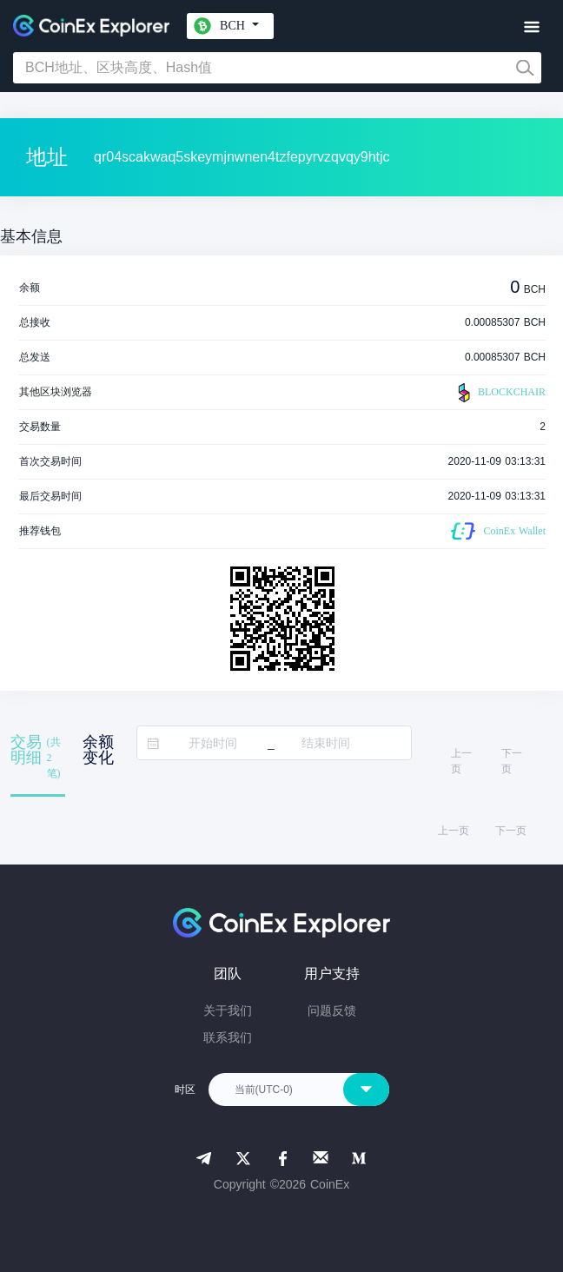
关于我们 (227, 1010)
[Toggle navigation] (531, 27)
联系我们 (227, 1037)
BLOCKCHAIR (500, 392)
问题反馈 (332, 1010)
